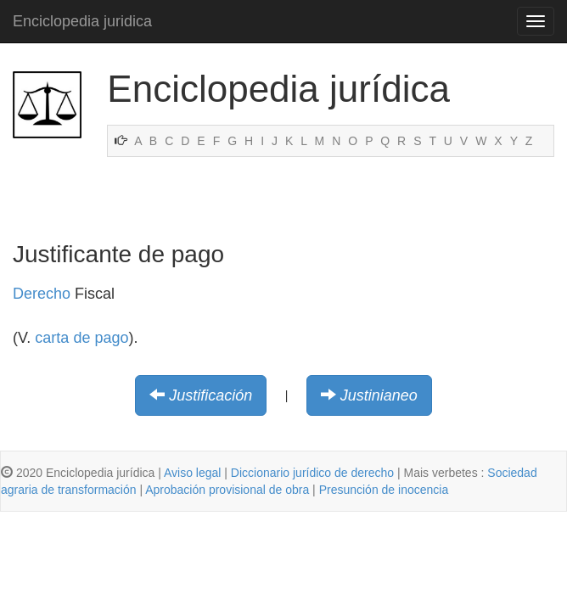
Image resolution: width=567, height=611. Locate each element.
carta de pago (81, 337)
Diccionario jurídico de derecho (312, 472)
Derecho (41, 293)
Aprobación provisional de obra (227, 489)
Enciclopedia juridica (82, 21)
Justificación (210, 395)
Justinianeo (379, 395)
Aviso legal (192, 472)
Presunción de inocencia (384, 489)
